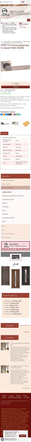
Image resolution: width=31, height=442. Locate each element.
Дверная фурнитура (16, 41)
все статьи (26, 388)
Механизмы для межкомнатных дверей (12, 195)
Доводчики (5, 214)
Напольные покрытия (16, 233)
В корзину (15, 87)
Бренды (18, 395)
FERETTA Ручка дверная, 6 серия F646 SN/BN (12, 42)
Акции (25, 395)
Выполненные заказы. (14, 397)
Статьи (4, 397)
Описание (4, 133)
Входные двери (16, 184)
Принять (22, 436)
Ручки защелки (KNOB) (8, 217)
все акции (26, 331)
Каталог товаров (7, 41)
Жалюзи (16, 226)
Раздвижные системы (8, 199)
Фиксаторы (5, 206)
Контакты (26, 397)
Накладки (4, 203)
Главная (4, 395)
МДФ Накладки (16, 237)
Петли (4, 210)
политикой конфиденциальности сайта (11, 434)
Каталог (11, 395)
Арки (16, 230)
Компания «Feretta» (10, 90)
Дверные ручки (26, 41)
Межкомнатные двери (16, 180)
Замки (4, 221)
